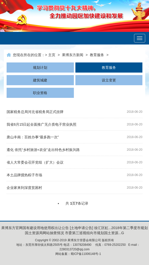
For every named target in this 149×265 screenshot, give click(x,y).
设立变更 (109, 80)
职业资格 (40, 93)
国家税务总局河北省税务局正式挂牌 (35, 112)
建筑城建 (40, 80)
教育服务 (97, 55)
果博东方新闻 (72, 55)
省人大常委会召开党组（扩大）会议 (35, 162)
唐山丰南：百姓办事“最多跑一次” (33, 137)
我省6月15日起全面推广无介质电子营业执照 (41, 124)
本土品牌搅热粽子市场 (24, 175)
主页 (51, 55)
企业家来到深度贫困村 (24, 188)
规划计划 (40, 67)
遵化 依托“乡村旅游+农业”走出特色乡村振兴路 (43, 150)
